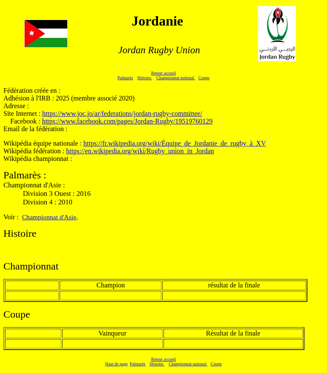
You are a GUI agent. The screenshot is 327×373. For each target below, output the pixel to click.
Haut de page (116, 364)
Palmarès (125, 77)
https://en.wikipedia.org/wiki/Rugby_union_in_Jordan (140, 151)
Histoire (145, 77)
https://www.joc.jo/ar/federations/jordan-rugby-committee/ (122, 113)
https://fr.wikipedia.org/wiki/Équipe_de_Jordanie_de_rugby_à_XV (174, 143)
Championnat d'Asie (49, 217)
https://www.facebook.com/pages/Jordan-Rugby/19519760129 (127, 121)
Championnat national (175, 77)
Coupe (203, 77)
